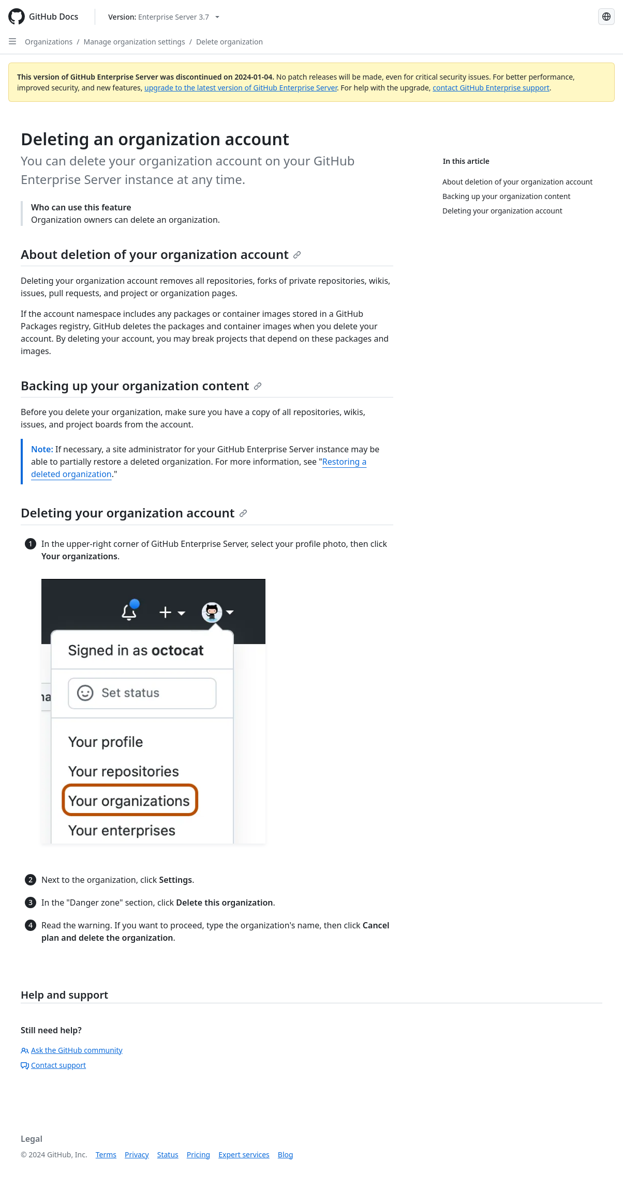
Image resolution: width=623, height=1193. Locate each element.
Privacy (137, 1154)
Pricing (198, 1154)
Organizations (48, 42)
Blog (285, 1154)
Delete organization (229, 42)
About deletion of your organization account (161, 254)
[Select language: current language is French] (606, 16)
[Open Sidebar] (12, 41)
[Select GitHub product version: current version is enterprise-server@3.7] (163, 17)
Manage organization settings (134, 42)
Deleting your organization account (134, 512)
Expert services (244, 1154)
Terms (106, 1154)
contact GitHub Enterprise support (491, 88)
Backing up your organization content (141, 385)
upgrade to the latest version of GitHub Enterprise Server (240, 88)
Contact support (53, 1065)
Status (168, 1154)
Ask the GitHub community (72, 1050)
